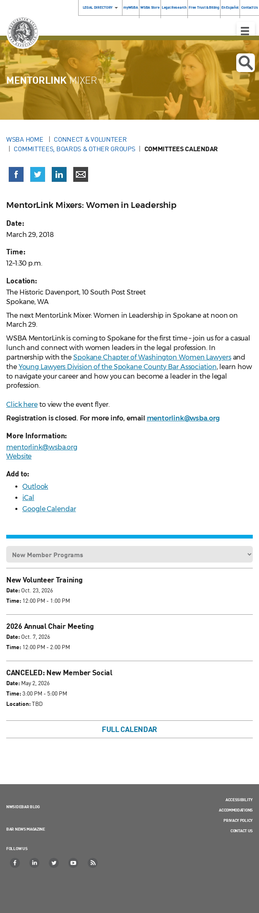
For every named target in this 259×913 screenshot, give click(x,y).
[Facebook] (15, 863)
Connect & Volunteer (90, 139)
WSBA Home (25, 139)
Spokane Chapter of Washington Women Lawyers (152, 357)
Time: (13, 600)
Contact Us (241, 830)
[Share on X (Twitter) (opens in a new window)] (38, 174)
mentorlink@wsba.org (41, 447)
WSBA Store (149, 7)
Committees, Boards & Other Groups (74, 149)
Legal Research (174, 7)
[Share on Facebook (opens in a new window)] (16, 174)
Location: (18, 703)
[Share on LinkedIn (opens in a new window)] (59, 174)
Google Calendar (49, 509)
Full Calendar (129, 729)
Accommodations (236, 809)
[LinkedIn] (35, 863)
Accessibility (239, 799)
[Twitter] (54, 863)
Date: (13, 590)
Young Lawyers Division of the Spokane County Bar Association (118, 367)
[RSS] (93, 863)
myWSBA (130, 7)
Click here (22, 404)
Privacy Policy (238, 820)
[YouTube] (74, 863)
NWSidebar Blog (23, 806)
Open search (245, 63)
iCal (28, 498)
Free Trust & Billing (204, 7)
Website (18, 456)
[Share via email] (81, 174)
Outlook (35, 486)
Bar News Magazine (25, 828)
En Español (230, 7)
